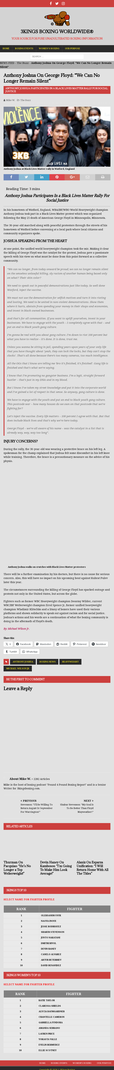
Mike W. (10, 100)
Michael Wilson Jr (17, 668)
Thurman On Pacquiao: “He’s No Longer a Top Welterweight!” (17, 867)
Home (6, 48)
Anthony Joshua (23, 662)
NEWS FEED (7, 63)
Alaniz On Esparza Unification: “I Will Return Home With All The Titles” (92, 867)
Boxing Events (24, 48)
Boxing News (48, 662)
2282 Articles (42, 779)
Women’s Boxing (49, 48)
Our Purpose (72, 48)
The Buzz (23, 63)
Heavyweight (70, 662)
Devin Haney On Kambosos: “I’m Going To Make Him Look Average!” (56, 867)
